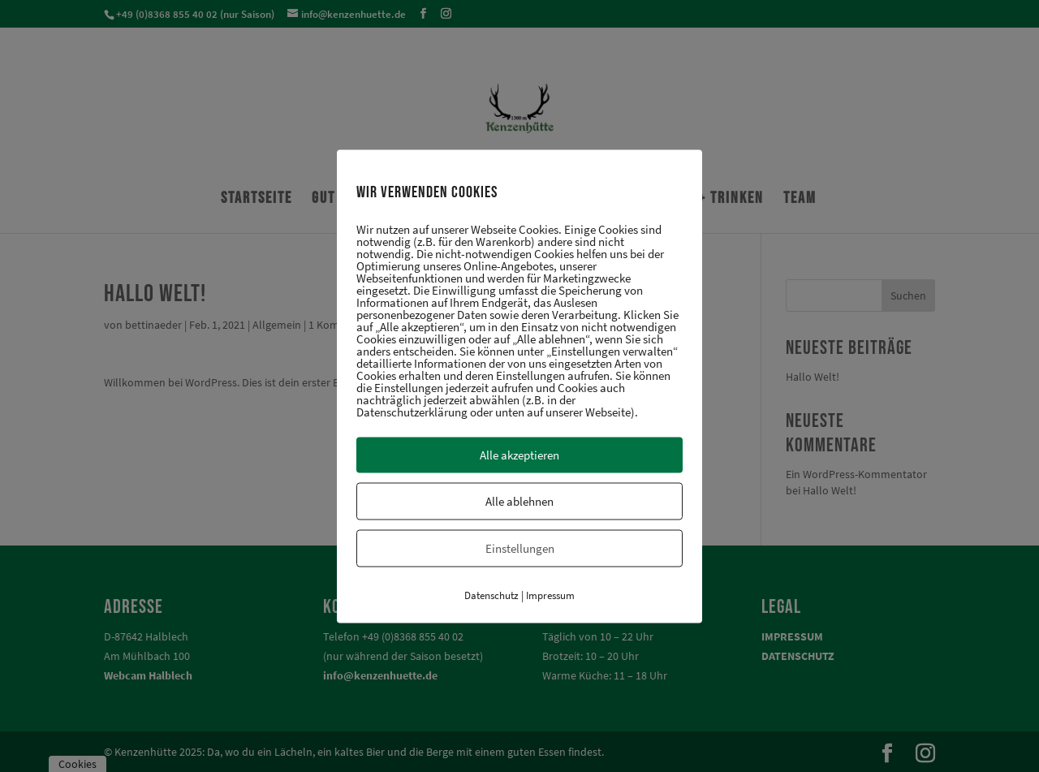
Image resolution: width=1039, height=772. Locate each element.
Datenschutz (491, 595)
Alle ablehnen (519, 500)
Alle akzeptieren (519, 454)
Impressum (550, 595)
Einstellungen (519, 547)
